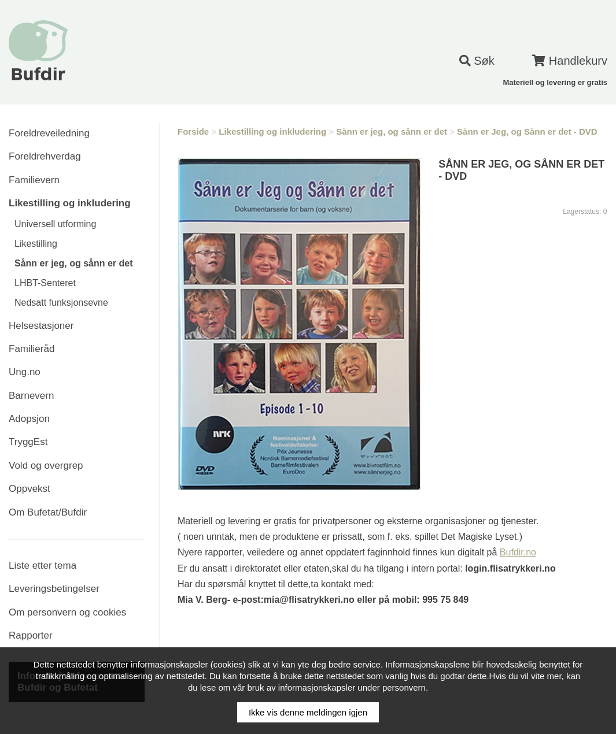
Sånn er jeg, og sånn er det (73, 263)
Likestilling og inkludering (70, 203)
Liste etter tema (42, 565)
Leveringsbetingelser (54, 588)
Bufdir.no (518, 552)
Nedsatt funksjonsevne (61, 302)
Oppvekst (29, 488)
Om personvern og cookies (67, 612)
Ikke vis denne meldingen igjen (308, 712)
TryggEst (28, 441)
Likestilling (35, 244)
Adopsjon (29, 418)
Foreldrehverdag (45, 156)
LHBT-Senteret (45, 283)
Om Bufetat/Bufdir (48, 512)
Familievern (34, 180)
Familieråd (31, 348)
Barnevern (31, 395)
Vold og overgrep (46, 465)
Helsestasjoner (41, 325)
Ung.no (24, 371)
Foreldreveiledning (49, 133)
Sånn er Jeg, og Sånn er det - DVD (527, 131)
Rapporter (31, 635)
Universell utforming (55, 224)
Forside (193, 131)
